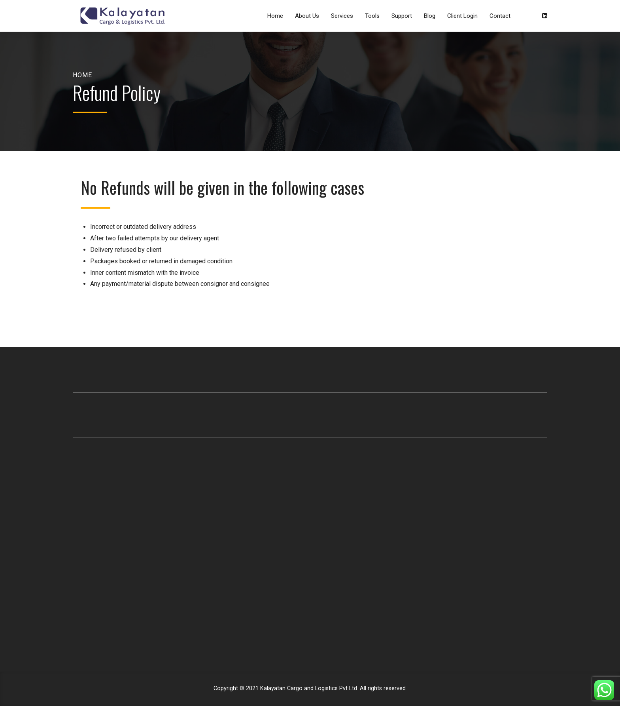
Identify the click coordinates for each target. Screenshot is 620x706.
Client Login (462, 15)
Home (275, 15)
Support (401, 15)
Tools (372, 15)
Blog (429, 15)
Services (342, 15)
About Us (307, 15)
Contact (500, 15)
